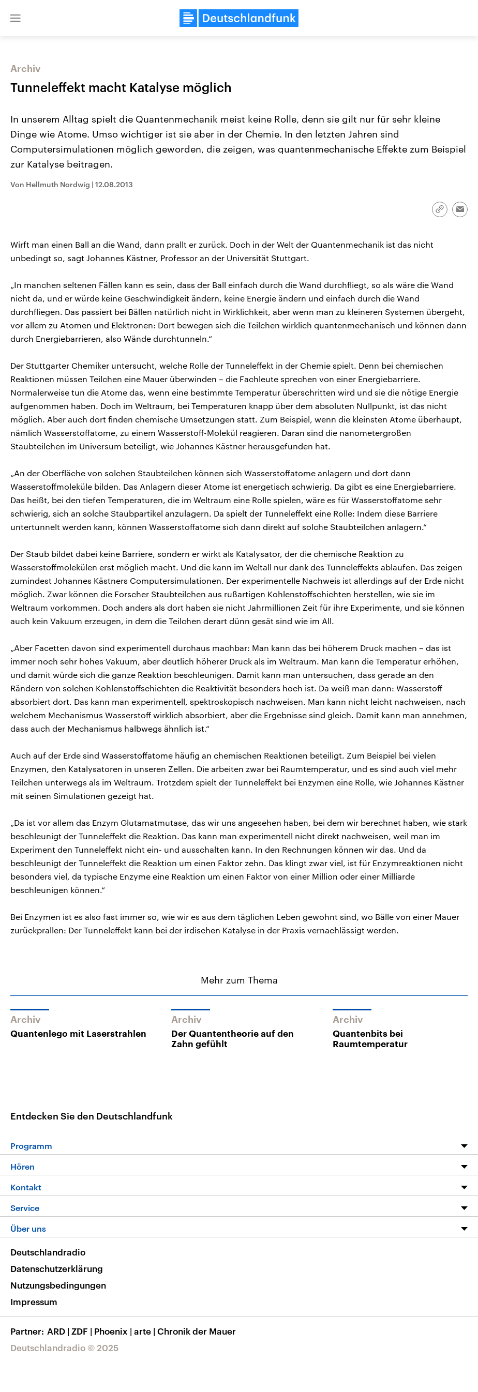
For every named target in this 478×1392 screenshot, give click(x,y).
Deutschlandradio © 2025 (64, 1347)
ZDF (82, 1331)
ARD (59, 1331)
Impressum (33, 1301)
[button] (15, 18)
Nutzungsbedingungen (58, 1285)
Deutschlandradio (47, 1252)
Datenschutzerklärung (56, 1268)
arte (145, 1331)
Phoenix (114, 1331)
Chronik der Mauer (196, 1331)
